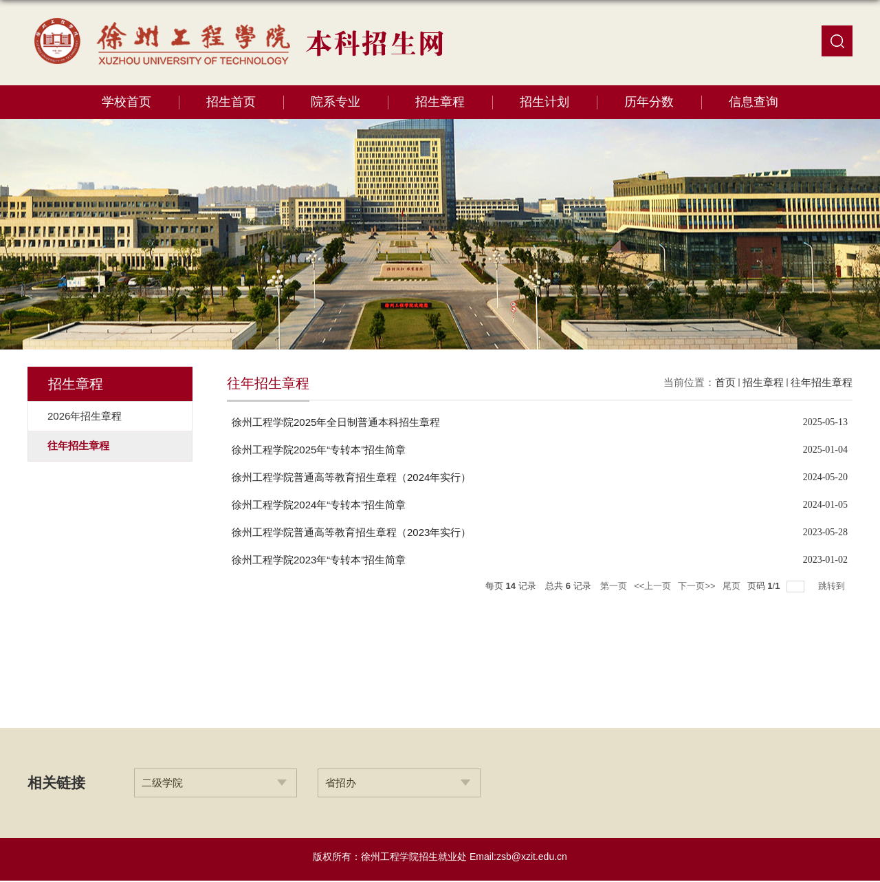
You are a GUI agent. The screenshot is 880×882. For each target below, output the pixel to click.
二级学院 (162, 782)
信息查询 (753, 102)
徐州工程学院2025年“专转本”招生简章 (319, 449)
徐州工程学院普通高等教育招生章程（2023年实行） (351, 532)
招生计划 (544, 102)
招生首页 (231, 102)
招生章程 (440, 102)
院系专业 (335, 102)
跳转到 (833, 586)
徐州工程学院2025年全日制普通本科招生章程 (336, 422)
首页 (725, 382)
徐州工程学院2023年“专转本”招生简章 (319, 560)
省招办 (340, 782)
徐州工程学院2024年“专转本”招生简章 (319, 504)
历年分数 (649, 102)
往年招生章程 (821, 382)
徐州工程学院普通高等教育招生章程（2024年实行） (351, 477)
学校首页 (126, 102)
